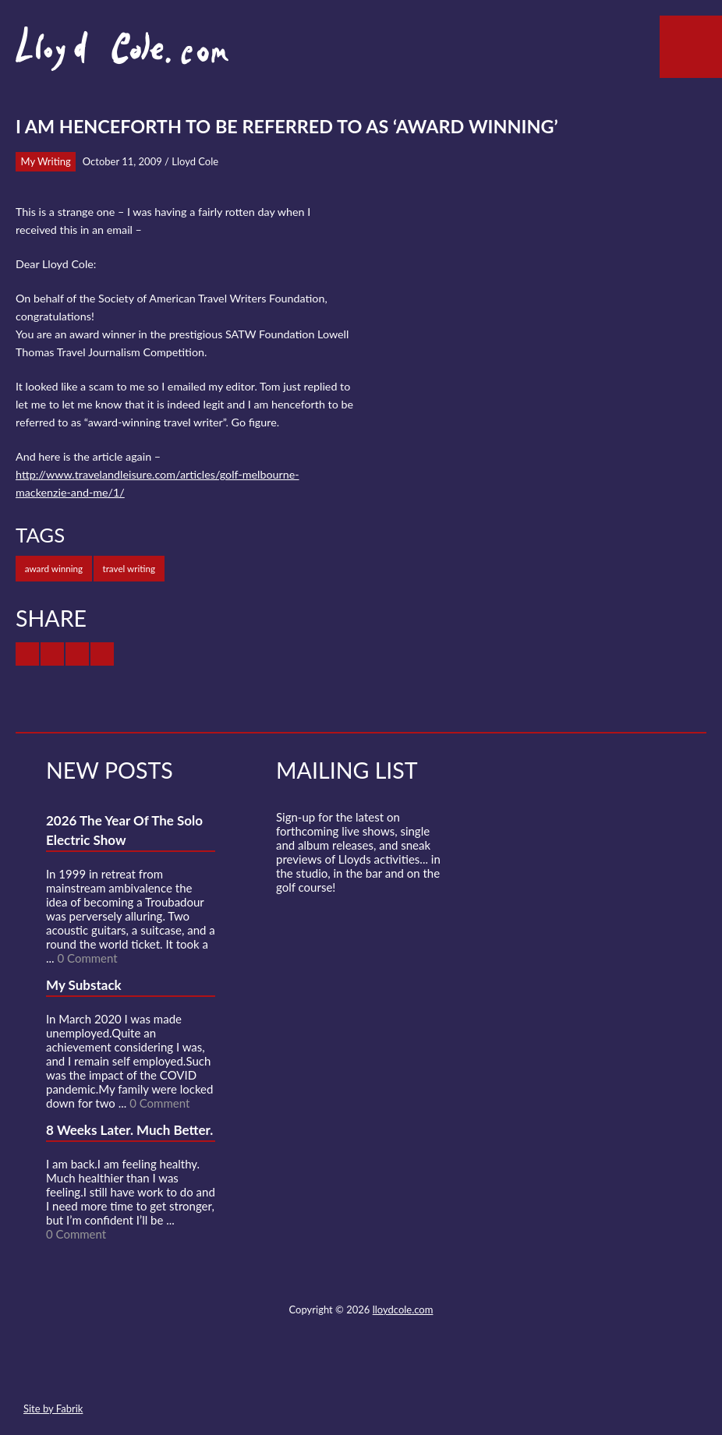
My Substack (84, 985)
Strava (388, 1372)
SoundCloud (360, 1372)
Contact (275, 1372)
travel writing (129, 568)
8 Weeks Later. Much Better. (129, 1130)
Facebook (331, 1372)
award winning (54, 568)
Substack (444, 1372)
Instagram (416, 1372)
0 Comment (87, 958)
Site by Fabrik (53, 1408)
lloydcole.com (403, 1309)
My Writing (46, 161)
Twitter (303, 1372)
